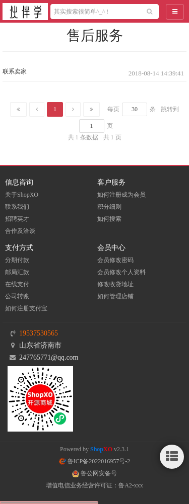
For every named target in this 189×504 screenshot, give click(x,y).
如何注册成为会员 (121, 194)
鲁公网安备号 (94, 473)
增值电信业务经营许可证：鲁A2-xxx (94, 485)
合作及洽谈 (20, 230)
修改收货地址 (115, 284)
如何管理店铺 (115, 296)
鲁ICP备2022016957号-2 (95, 461)
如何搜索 (109, 218)
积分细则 (109, 206)
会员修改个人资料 (121, 272)
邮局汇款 (17, 272)
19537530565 (38, 333)
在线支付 (17, 284)
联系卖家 (15, 71)
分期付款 (17, 260)
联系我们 (17, 206)
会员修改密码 (115, 260)
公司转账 (17, 296)
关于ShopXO (21, 194)
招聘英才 (17, 218)
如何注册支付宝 (26, 308)
